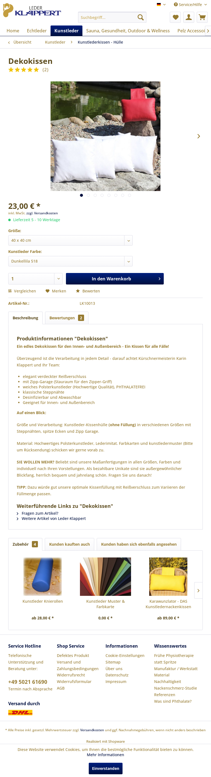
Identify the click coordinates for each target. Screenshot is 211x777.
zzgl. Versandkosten (42, 213)
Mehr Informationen (105, 754)
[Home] (13, 30)
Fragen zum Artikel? (37, 513)
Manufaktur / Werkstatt (176, 668)
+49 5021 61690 (27, 681)
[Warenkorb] (202, 17)
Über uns (114, 668)
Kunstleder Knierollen (43, 601)
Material (162, 675)
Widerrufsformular (74, 681)
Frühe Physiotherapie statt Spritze (174, 659)
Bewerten (88, 291)
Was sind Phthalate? (172, 701)
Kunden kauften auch (69, 544)
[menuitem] (112, 17)
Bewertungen (66, 318)
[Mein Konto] (188, 17)
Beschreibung (25, 317)
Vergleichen (22, 291)
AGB (61, 688)
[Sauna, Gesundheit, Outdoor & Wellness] (128, 30)
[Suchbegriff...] (112, 17)
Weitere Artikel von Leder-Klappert (51, 518)
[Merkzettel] (175, 17)
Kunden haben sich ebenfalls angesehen (139, 544)
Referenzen (164, 694)
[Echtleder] (37, 30)
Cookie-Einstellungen (125, 655)
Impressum (116, 681)
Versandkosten (92, 730)
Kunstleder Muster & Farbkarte (105, 604)
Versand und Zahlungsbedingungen (78, 665)
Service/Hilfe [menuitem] (188, 4)
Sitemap (113, 662)
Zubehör (25, 544)
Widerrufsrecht (71, 675)
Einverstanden (105, 768)
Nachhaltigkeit (167, 681)
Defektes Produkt (73, 655)
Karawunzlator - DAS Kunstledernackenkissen (168, 604)
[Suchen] (140, 17)
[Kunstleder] (66, 30)
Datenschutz (117, 675)
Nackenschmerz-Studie (175, 688)
